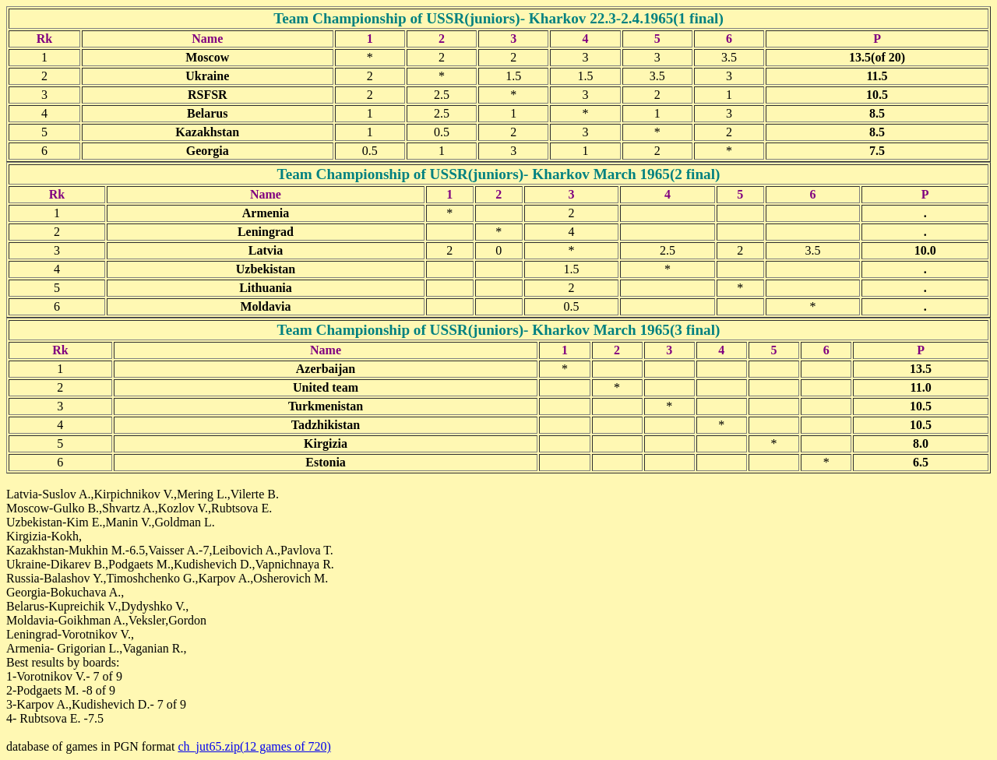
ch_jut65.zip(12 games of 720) (254, 746)
